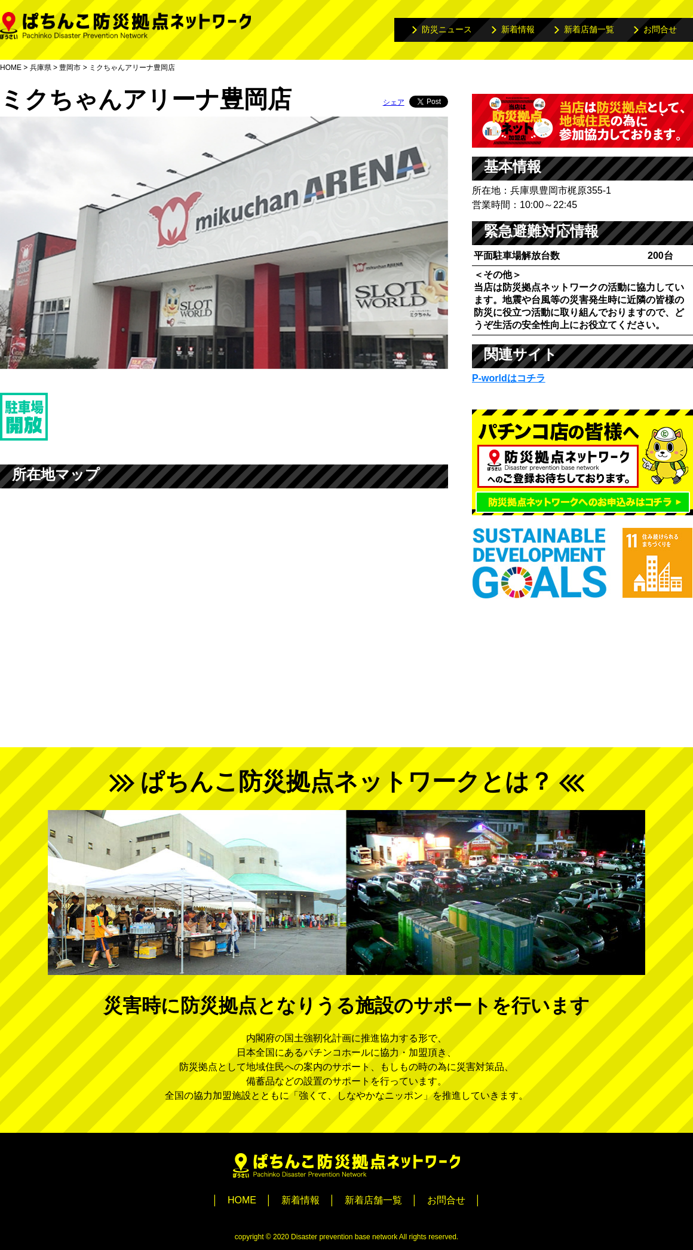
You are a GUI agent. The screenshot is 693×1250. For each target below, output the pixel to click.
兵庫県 (40, 67)
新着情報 (518, 29)
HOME (11, 67)
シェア (393, 102)
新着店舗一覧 (589, 29)
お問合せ (660, 29)
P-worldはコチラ (508, 378)
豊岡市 (70, 67)
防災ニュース (447, 29)
